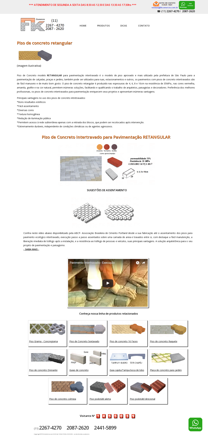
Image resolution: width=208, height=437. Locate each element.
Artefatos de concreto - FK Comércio (43, 26)
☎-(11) (168, 11)
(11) (47, 428)
